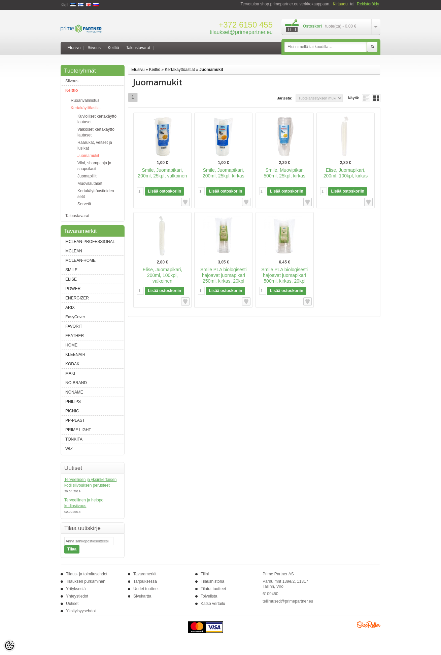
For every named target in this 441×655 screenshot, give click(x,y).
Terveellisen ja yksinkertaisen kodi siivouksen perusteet (90, 482)
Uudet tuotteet (146, 588)
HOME (71, 345)
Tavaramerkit (145, 574)
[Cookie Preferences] (9, 646)
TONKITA (73, 439)
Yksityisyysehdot (81, 611)
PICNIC (72, 411)
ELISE (71, 279)
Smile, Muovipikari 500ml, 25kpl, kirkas (284, 172)
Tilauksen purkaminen (85, 581)
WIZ (69, 448)
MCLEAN (73, 251)
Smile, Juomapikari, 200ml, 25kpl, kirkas (223, 172)
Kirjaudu (340, 4)
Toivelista (209, 596)
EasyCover (75, 317)
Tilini (205, 574)
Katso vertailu (213, 603)
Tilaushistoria (212, 581)
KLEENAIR (75, 354)
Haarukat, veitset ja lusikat (94, 145)
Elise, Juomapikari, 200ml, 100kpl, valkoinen (162, 275)
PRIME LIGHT (78, 429)
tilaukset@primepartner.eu (241, 32)
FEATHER (74, 335)
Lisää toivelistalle (185, 202)
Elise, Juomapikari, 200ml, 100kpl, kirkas (346, 172)
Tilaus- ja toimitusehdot (86, 574)
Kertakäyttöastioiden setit (95, 194)
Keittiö (113, 47)
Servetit (84, 204)
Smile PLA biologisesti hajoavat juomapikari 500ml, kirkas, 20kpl (284, 275)
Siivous (94, 47)
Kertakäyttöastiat (86, 108)
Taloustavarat (138, 47)
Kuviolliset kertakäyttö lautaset (96, 119)
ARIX (70, 307)
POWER (72, 288)
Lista (366, 98)
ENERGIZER (77, 298)
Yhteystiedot (77, 596)
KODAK (72, 364)
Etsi (372, 47)
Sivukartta (142, 596)
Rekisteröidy (368, 4)
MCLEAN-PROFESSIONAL (90, 241)
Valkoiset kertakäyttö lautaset (95, 132)
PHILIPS (73, 401)
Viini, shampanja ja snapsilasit (94, 166)
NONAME (74, 392)
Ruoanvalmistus (85, 100)
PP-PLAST (75, 420)
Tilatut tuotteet (213, 588)
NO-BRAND (76, 382)
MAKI (70, 373)
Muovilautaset (89, 183)
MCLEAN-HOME (80, 260)
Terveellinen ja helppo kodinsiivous (83, 503)
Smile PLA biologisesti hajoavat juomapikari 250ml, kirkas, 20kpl (223, 275)
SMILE (71, 270)
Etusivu (73, 47)
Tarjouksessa (145, 581)
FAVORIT (73, 326)
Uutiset (72, 603)
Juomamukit (88, 155)
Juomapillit (87, 176)
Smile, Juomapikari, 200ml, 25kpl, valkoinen (162, 172)
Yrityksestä (76, 588)
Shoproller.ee (368, 624)
